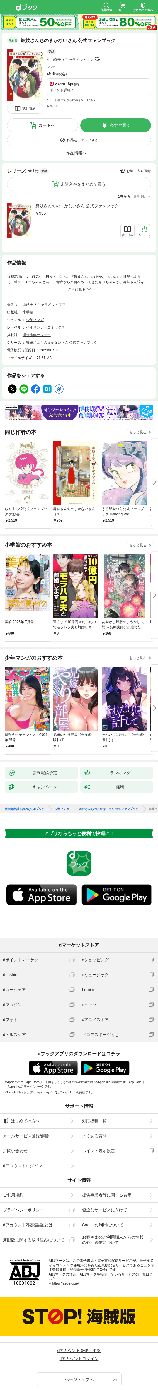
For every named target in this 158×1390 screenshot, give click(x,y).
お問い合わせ (15, 1113)
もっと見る (138, 395)
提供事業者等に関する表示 (106, 1157)
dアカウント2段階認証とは (28, 1187)
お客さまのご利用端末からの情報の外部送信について (113, 1202)
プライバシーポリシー (23, 1172)
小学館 (28, 275)
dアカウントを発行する (79, 1313)
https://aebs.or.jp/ (65, 1246)
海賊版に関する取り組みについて (33, 1202)
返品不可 (53, 65)
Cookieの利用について (103, 1187)
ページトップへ (79, 1342)
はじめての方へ (21, 1083)
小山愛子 (54, 52)
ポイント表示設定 (98, 1113)
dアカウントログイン (22, 1128)
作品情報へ (76, 115)
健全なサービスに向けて (104, 1172)
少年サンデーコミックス (45, 290)
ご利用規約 (13, 1157)
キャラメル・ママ (79, 52)
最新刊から (142, 159)
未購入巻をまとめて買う (83, 146)
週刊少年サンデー (37, 297)
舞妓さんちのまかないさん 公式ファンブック (77, 168)
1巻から (124, 159)
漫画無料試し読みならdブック (25, 771)
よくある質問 (94, 1098)
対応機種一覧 (94, 1083)
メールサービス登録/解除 (26, 1098)
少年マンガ (35, 282)
